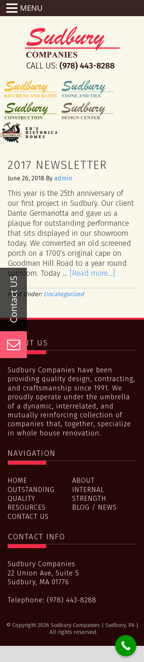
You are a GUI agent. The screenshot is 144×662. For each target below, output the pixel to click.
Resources (27, 507)
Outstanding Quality (31, 494)
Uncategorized (63, 294)
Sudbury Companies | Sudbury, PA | (72, 48)
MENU (31, 8)
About (83, 480)
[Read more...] (92, 273)
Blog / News (94, 507)
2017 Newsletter (57, 165)
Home (17, 480)
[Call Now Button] (125, 645)
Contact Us (28, 516)
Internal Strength (89, 494)
